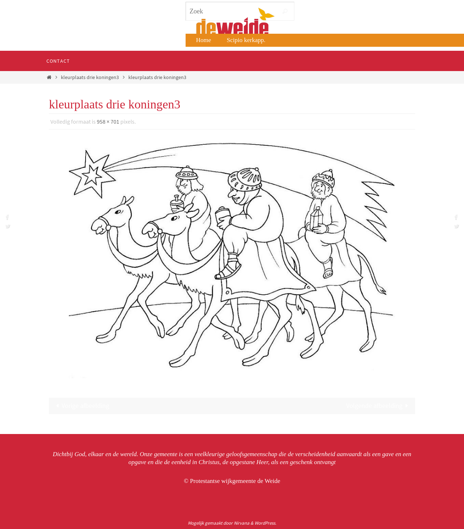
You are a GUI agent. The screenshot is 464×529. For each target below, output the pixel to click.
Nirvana (241, 523)
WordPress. (265, 523)
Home (203, 40)
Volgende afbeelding (378, 405)
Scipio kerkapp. (246, 40)
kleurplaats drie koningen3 (90, 77)
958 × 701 (108, 121)
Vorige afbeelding (81, 405)
